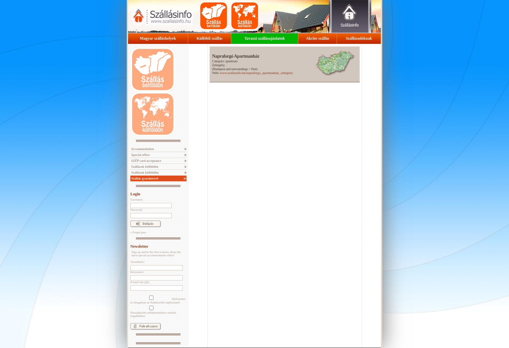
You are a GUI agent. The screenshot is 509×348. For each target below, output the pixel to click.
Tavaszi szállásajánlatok (264, 38)
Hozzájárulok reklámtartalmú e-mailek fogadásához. (153, 312)
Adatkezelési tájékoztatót (165, 302)
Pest (253, 69)
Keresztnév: (137, 272)
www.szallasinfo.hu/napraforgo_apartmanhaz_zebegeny (256, 73)
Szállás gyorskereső (144, 178)
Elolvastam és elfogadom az (157, 300)
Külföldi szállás (209, 38)
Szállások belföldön (144, 166)
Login (135, 194)
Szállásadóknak (359, 38)
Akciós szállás (317, 38)
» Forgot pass (138, 232)
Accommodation (142, 149)
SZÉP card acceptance (145, 161)
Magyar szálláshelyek (158, 38)
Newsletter (139, 246)
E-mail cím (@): (140, 282)
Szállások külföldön (144, 172)
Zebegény (218, 65)
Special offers (140, 155)
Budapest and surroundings (230, 69)
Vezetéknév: (137, 261)
